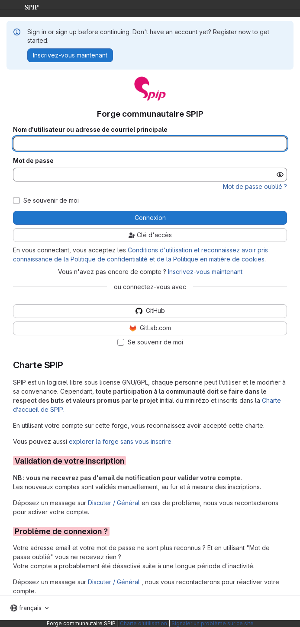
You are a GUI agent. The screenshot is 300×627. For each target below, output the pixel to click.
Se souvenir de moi (51, 200)
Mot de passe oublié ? (255, 186)
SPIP (25, 6)
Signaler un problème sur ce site (212, 623)
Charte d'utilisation (143, 623)
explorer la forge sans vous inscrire (120, 441)
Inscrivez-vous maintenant (205, 271)
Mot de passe (33, 160)
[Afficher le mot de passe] (280, 174)
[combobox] (29, 608)
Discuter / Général (115, 502)
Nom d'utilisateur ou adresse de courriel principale (90, 129)
